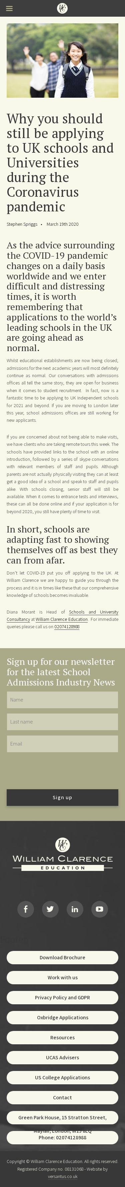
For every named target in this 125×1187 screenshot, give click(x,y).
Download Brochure (62, 957)
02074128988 (66, 627)
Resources (62, 1037)
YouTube (99, 909)
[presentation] (57, 770)
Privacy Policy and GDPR (62, 997)
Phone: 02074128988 (62, 1137)
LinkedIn (75, 909)
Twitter (50, 909)
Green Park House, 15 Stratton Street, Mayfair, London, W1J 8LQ (62, 1119)
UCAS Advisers (62, 1057)
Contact (62, 1097)
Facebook (25, 909)
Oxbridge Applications (62, 1017)
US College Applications (62, 1077)
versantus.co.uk (62, 1176)
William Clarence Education (61, 619)
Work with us (63, 977)
